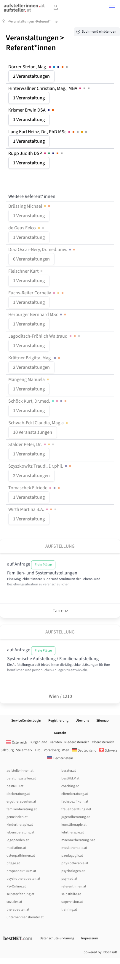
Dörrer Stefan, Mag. (38, 66)
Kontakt (60, 733)
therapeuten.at (18, 909)
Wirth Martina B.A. (32, 509)
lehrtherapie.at (72, 832)
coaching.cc (70, 786)
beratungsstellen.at (21, 778)
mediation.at (16, 847)
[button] (112, 8)
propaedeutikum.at (21, 871)
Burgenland (38, 742)
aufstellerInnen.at (20, 770)
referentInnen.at (73, 886)
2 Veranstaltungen (31, 76)
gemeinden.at (17, 817)
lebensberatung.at (20, 832)
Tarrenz (60, 610)
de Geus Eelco (26, 228)
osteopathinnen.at (21, 855)
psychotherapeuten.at (23, 878)
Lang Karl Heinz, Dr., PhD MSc (48, 131)
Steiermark (24, 750)
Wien (65, 750)
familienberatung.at (22, 809)
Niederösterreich (76, 742)
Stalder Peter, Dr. (31, 444)
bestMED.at (15, 786)
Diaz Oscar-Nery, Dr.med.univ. (42, 249)
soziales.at (14, 901)
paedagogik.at (72, 855)
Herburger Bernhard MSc (37, 314)
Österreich (16, 742)
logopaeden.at (18, 840)
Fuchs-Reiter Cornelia (36, 293)
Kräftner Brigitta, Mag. (34, 358)
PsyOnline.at (16, 886)
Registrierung (58, 720)
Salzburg (7, 750)
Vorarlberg (52, 750)
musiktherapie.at (74, 847)
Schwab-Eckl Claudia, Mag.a (38, 423)
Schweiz (108, 750)
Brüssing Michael (29, 206)
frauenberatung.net (76, 809)
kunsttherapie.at (74, 824)
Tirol (38, 750)
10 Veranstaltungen (32, 432)
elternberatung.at (74, 793)
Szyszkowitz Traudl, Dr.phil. (40, 466)
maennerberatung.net (78, 840)
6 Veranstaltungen (31, 259)
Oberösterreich (103, 742)
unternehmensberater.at (25, 917)
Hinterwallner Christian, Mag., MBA (49, 88)
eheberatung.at (18, 793)
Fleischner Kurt (26, 271)
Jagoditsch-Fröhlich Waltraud (44, 336)
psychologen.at (73, 871)
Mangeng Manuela (29, 379)
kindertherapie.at (20, 824)
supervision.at (72, 901)
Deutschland (84, 750)
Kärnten (56, 742)
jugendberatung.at (75, 817)
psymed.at (69, 878)
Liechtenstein (60, 758)
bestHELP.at (70, 778)
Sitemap (102, 720)
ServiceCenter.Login (26, 720)
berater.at (68, 770)
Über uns (82, 720)
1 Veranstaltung (29, 98)
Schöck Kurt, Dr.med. (38, 401)
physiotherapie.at (74, 863)
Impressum (89, 938)
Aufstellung (60, 546)
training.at (69, 909)
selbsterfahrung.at (20, 894)
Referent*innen (48, 21)
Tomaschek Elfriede (34, 488)
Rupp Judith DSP (36, 153)
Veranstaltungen (21, 21)
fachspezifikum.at (74, 801)
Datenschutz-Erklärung (57, 938)
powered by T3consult (100, 952)
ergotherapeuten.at (21, 801)
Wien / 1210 (60, 696)
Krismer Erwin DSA (31, 110)
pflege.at (13, 863)
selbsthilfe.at (71, 894)
